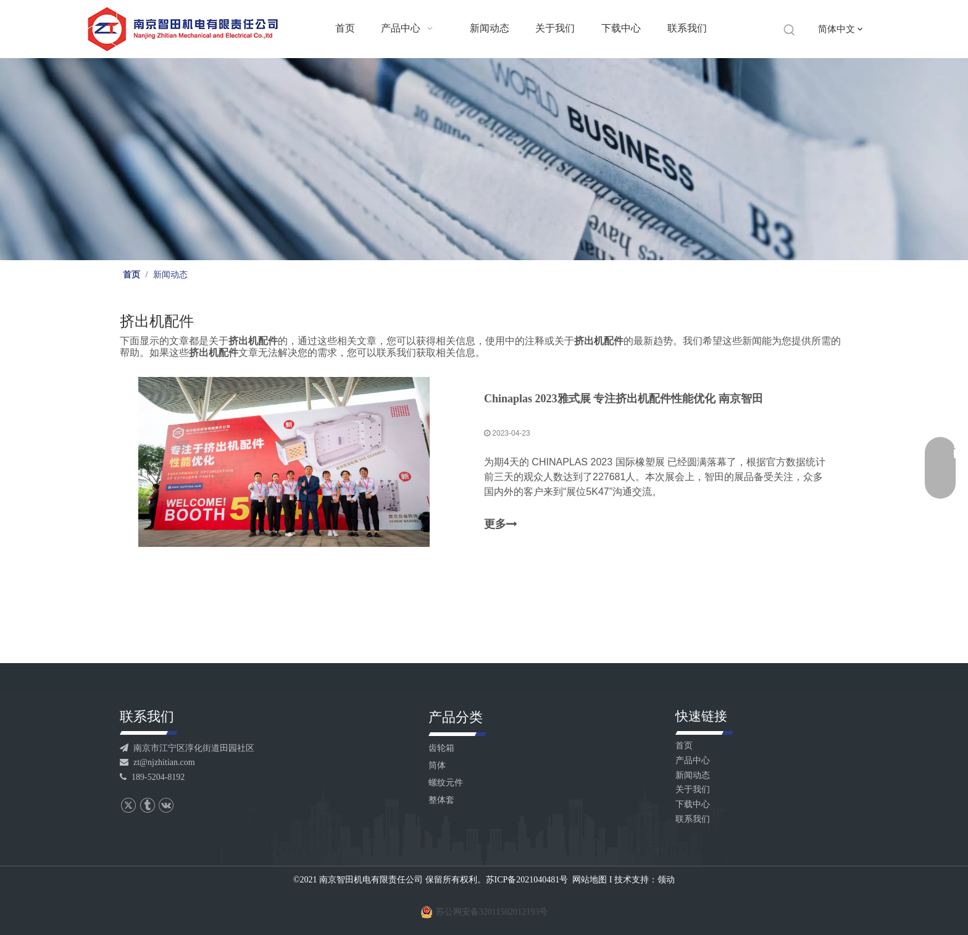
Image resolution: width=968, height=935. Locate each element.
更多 (500, 524)
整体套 (441, 800)
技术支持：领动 (644, 879)
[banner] (484, 159)
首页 (684, 745)
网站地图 (589, 879)
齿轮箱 (441, 748)
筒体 (437, 765)
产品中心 (692, 760)
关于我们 (692, 789)
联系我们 (692, 819)
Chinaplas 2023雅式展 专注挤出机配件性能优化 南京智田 (623, 398)
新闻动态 (692, 775)
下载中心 (692, 804)
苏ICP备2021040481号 (527, 879)
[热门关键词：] (789, 30)
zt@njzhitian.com (157, 762)
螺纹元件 (445, 782)
